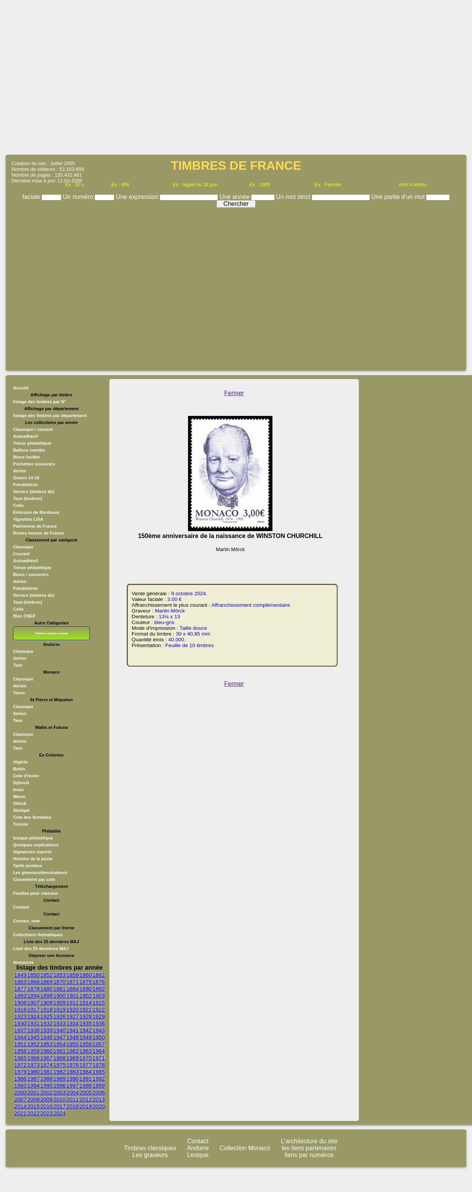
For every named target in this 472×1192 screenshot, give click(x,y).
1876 (98, 982)
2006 (98, 1092)
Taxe (18, 665)
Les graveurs (150, 1155)
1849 (20, 975)
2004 (72, 1092)
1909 (59, 1003)
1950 (98, 1037)
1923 (20, 1016)
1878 (33, 989)
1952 (33, 1044)
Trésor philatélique (32, 443)
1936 (98, 1023)
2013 (98, 1099)
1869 (46, 982)
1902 (85, 996)
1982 (59, 1072)
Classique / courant (33, 429)
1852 (46, 975)
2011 (72, 1099)
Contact (21, 907)
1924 (33, 1016)
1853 (59, 975)
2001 (33, 1092)
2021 (20, 1113)
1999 (98, 1086)
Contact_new (26, 921)
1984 (85, 1072)
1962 (72, 1051)
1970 (85, 1058)
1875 (85, 982)
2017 (59, 1106)
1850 (33, 975)
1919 (59, 1010)
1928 (85, 1016)
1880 (46, 989)
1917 (33, 1010)
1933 (59, 1023)
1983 (72, 1072)
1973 (33, 1065)
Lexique (198, 1155)
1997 (72, 1086)
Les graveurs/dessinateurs (40, 872)
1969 (72, 1058)
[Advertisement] (236, 77)
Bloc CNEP (24, 616)
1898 (46, 996)
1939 (46, 1030)
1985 (98, 1072)
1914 (85, 1003)
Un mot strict (294, 197)
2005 (85, 1092)
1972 (20, 1065)
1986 (20, 1079)
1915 (98, 1003)
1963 (85, 1051)
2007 (20, 1099)
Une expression (138, 197)
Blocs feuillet (26, 457)
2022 (33, 1113)
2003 (59, 1092)
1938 (33, 1030)
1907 (33, 1003)
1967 (46, 1058)
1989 (59, 1079)
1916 (20, 1010)
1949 (85, 1037)
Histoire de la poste (33, 858)
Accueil (20, 388)
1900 (59, 996)
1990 (72, 1079)
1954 (59, 1044)
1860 (85, 975)
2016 (46, 1106)
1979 (20, 1072)
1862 (98, 975)
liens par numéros (309, 1155)
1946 (46, 1037)
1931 (33, 1023)
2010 (59, 1099)
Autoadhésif (25, 436)
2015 (33, 1106)
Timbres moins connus (51, 633)
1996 (59, 1086)
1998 (85, 1086)
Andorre (198, 1148)
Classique (23, 651)
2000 (20, 1092)
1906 (20, 1003)
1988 (46, 1079)
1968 (59, 1058)
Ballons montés (29, 450)
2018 (72, 1106)
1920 (72, 1010)
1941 (72, 1030)
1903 (98, 996)
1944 (20, 1037)
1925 (46, 1016)
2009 (46, 1099)
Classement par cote (34, 879)
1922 (98, 1010)
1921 (85, 1010)
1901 (72, 996)
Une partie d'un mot (399, 197)
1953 (46, 1044)
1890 (85, 989)
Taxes (19, 692)
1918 (46, 1010)
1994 (33, 1086)
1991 (85, 1079)
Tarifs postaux (27, 865)
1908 (46, 1003)
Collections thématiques (38, 934)
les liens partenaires (309, 1148)
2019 (85, 1106)
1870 (59, 982)
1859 (72, 975)
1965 (20, 1058)
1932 (46, 1023)
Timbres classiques (150, 1148)
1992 (98, 1079)
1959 (33, 1051)
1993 (20, 1086)
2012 (85, 1099)
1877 (20, 989)
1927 (72, 1016)
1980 (33, 1072)
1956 (85, 1044)
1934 (72, 1023)
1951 (20, 1044)
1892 (98, 989)
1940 (59, 1030)
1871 (72, 982)
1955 (72, 1044)
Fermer (234, 393)
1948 (72, 1037)
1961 (59, 1051)
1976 (72, 1065)
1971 (98, 1058)
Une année (235, 197)
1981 (46, 1072)
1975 (59, 1065)
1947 (59, 1037)
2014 (20, 1106)
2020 (98, 1106)
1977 (85, 1065)
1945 (33, 1037)
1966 (33, 1058)
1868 (33, 982)
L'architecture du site (309, 1141)
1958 (20, 1051)
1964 (98, 1051)
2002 (46, 1092)
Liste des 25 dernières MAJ (40, 948)
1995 (46, 1086)
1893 (20, 996)
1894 (33, 996)
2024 (59, 1113)
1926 (59, 1016)
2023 (46, 1113)
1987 (33, 1079)
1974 (46, 1065)
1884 (72, 989)
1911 (72, 1003)
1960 (46, 1051)
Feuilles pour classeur (35, 893)
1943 (98, 1030)
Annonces (23, 962)
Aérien (19, 658)
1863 (20, 982)
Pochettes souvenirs (34, 464)
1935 (85, 1023)
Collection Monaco (244, 1148)
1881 (59, 989)
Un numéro (79, 197)
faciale (32, 197)
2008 (33, 1099)
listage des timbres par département (50, 415)
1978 (98, 1065)
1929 (98, 1016)
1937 (20, 1030)
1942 (85, 1030)
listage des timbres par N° (39, 401)
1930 (20, 1023)
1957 (98, 1044)
